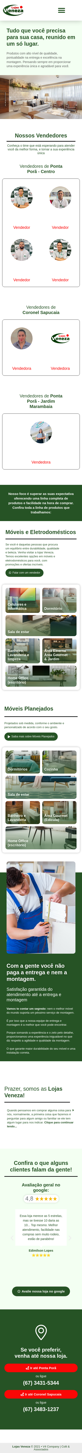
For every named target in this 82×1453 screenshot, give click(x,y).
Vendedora (21, 368)
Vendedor (21, 227)
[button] (61, 10)
